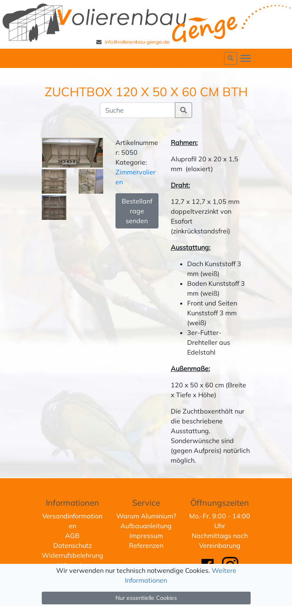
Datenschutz (72, 545)
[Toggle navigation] (245, 58)
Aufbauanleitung (146, 526)
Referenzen (146, 545)
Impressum (146, 535)
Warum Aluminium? (146, 516)
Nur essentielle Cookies (146, 597)
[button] (230, 58)
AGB (72, 535)
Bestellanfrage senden (137, 211)
